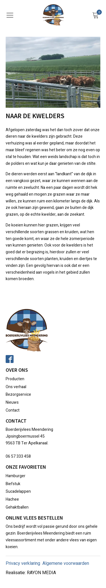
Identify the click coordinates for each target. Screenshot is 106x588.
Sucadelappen (18, 491)
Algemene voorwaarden (65, 563)
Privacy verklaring (23, 563)
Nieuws (12, 402)
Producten (15, 379)
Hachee (12, 499)
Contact (13, 410)
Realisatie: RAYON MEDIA (31, 572)
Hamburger (15, 476)
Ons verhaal (16, 387)
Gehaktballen (17, 507)
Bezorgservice (18, 394)
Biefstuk (13, 484)
